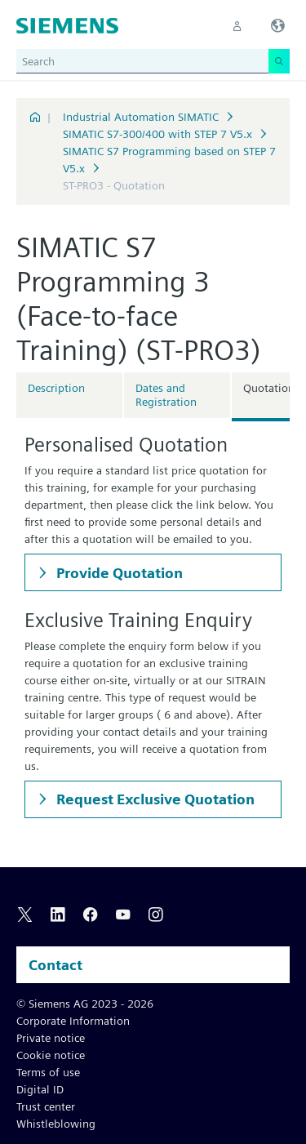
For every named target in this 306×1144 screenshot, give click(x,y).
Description (56, 387)
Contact (55, 964)
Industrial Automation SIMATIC (141, 116)
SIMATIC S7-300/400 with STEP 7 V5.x (157, 133)
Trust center (45, 1106)
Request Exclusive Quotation (154, 799)
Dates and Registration (166, 394)
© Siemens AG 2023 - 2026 (84, 1003)
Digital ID (40, 1089)
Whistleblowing (55, 1123)
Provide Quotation (118, 572)
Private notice (50, 1037)
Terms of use (48, 1072)
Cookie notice (50, 1055)
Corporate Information (73, 1020)
